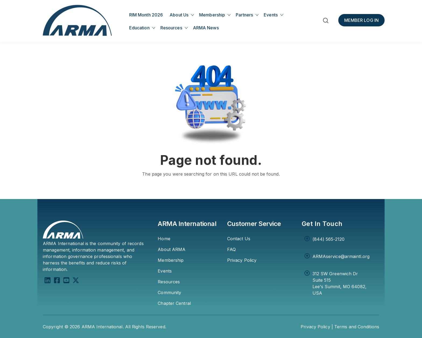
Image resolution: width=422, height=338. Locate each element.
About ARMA (171, 249)
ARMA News (206, 27)
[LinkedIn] (47, 281)
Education (139, 27)
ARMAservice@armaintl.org (341, 256)
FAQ (231, 249)
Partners (244, 15)
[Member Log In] (361, 20)
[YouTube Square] (66, 281)
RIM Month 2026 (146, 15)
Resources (171, 27)
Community (169, 292)
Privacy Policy (241, 260)
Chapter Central (174, 303)
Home (164, 238)
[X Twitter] (75, 281)
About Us (179, 15)
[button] (325, 21)
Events (271, 15)
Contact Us (238, 238)
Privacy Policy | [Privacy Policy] (317, 326)
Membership (212, 15)
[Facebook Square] (57, 281)
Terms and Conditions (356, 326)
